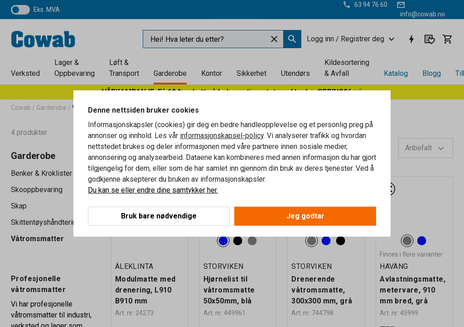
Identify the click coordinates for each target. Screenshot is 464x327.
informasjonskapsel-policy (222, 135)
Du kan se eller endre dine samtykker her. (153, 190)
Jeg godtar (305, 216)
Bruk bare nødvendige (159, 216)
